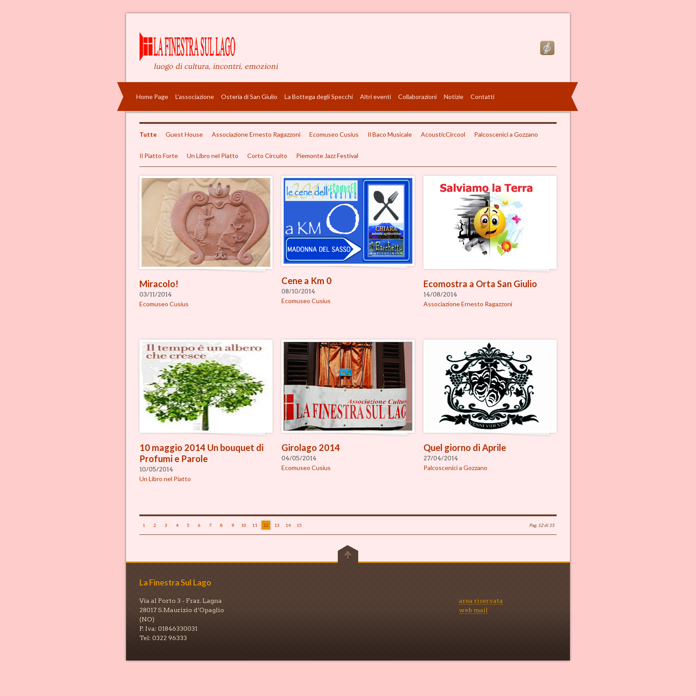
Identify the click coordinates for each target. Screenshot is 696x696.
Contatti (482, 96)
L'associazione (194, 96)
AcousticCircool (443, 134)
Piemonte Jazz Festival (327, 155)
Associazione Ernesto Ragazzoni (256, 134)
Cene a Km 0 (306, 280)
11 (254, 525)
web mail (473, 609)
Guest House (184, 134)
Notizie (453, 96)
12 (266, 525)
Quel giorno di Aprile (464, 447)
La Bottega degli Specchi (319, 96)
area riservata (481, 600)
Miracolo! (158, 283)
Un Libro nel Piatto (212, 155)
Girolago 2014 (310, 447)
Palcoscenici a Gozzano (506, 134)
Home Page (152, 96)
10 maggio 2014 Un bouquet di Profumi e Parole (201, 453)
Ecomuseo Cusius (334, 134)
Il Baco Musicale (390, 134)
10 (243, 525)
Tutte (148, 134)
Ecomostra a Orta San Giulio (480, 283)
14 (288, 525)
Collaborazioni (417, 96)
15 (299, 525)
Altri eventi (375, 96)
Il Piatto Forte (158, 155)
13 (277, 525)
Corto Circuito (267, 155)
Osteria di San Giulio (249, 96)
